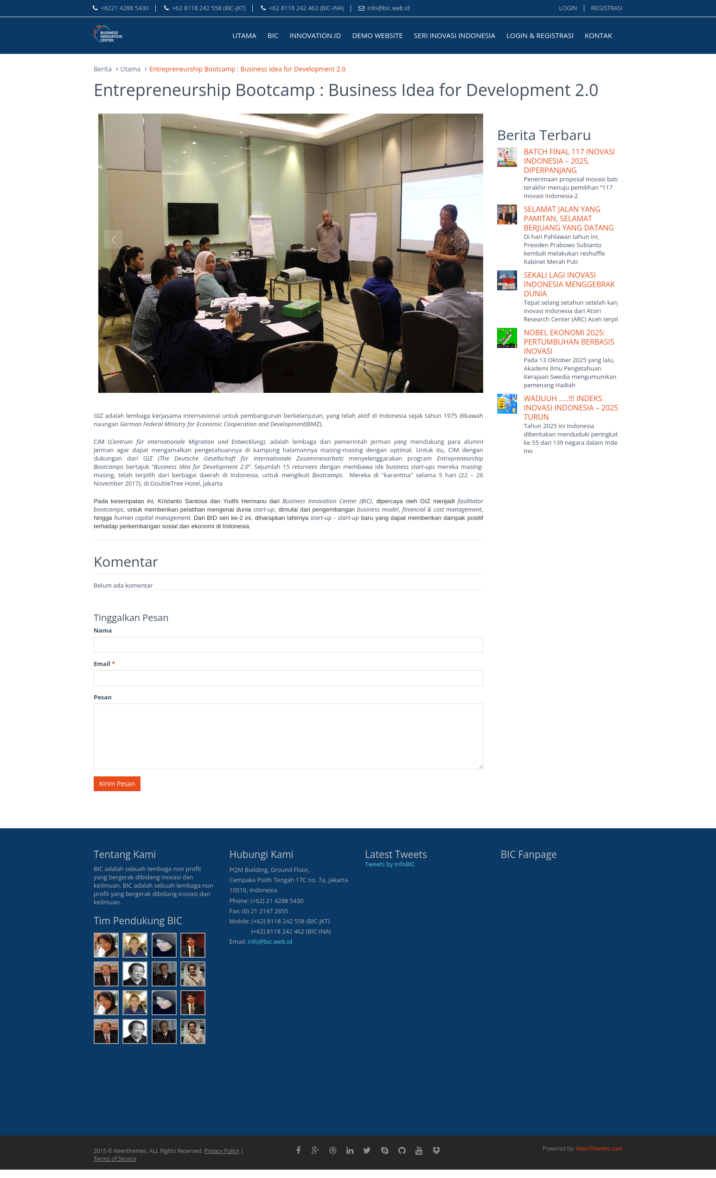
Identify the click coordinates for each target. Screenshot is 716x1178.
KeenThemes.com (599, 1148)
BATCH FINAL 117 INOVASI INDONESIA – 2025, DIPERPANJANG (569, 161)
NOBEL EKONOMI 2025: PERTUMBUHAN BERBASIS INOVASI (569, 341)
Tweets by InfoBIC (390, 864)
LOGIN (568, 8)
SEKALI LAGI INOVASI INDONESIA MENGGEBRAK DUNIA (569, 284)
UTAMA (244, 35)
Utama (131, 68)
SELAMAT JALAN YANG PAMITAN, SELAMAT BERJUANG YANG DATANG (569, 218)
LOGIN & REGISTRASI (540, 35)
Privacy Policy (222, 1151)
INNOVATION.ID (315, 35)
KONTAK (598, 35)
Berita (103, 68)
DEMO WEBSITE (377, 35)
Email (104, 663)
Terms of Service (115, 1159)
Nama (103, 630)
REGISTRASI (606, 8)
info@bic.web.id (270, 941)
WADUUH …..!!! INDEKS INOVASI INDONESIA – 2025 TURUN (571, 407)
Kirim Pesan (117, 783)
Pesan (103, 697)
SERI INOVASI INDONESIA (454, 35)
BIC (273, 35)
